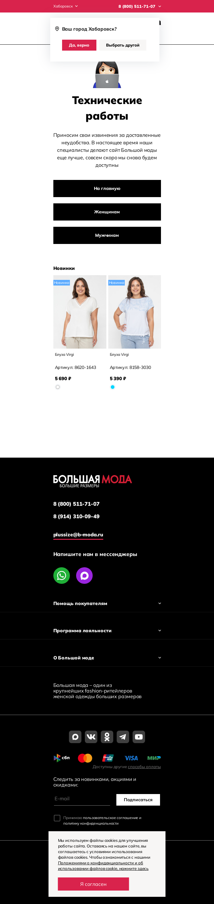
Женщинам (106, 212)
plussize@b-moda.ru (78, 534)
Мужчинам (107, 235)
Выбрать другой (122, 44)
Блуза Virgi (64, 354)
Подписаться (138, 799)
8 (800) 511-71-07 (76, 504)
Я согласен (93, 884)
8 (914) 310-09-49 (76, 516)
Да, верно (79, 44)
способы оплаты (144, 766)
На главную (107, 188)
